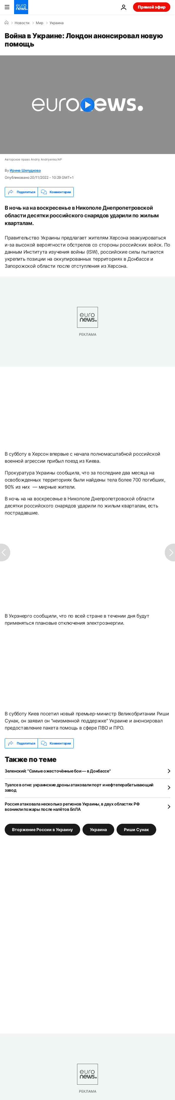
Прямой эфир (152, 6)
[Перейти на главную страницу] (21, 7)
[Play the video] (87, 104)
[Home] (6, 23)
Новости (22, 23)
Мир (39, 23)
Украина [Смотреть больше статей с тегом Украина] (98, 829)
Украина (57, 23)
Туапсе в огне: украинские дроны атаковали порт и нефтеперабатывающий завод (79, 787)
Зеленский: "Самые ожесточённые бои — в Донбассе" (58, 770)
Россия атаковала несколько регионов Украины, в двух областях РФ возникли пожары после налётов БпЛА (72, 806)
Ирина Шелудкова (25, 170)
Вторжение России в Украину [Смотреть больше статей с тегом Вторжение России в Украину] (42, 829)
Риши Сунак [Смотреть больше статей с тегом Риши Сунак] (136, 829)
